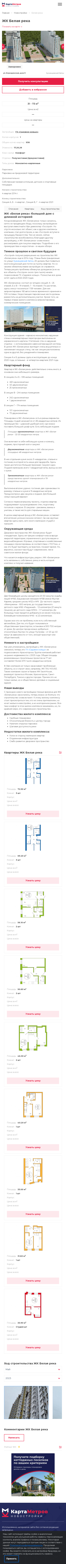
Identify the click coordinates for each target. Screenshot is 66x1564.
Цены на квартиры (33, 120)
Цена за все (13, 805)
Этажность (7, 147)
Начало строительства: (14, 190)
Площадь (33, 99)
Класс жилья (8, 153)
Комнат (10, 793)
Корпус (10, 797)
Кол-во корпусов (10, 137)
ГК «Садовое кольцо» (26, 132)
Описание (13, 209)
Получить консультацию (33, 81)
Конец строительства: (14, 198)
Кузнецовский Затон (23, 261)
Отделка (6, 158)
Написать (14, 1437)
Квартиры (29, 209)
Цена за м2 (33, 109)
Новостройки (20, 13)
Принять (11, 1558)
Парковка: (7, 169)
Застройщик (8, 132)
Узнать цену (33, 813)
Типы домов (8, 163)
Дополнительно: (11, 178)
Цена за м (12, 801)
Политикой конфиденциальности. (26, 1545)
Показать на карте (12, 26)
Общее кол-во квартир (13, 142)
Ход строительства (50, 209)
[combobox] (33, 1369)
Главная (5, 13)
